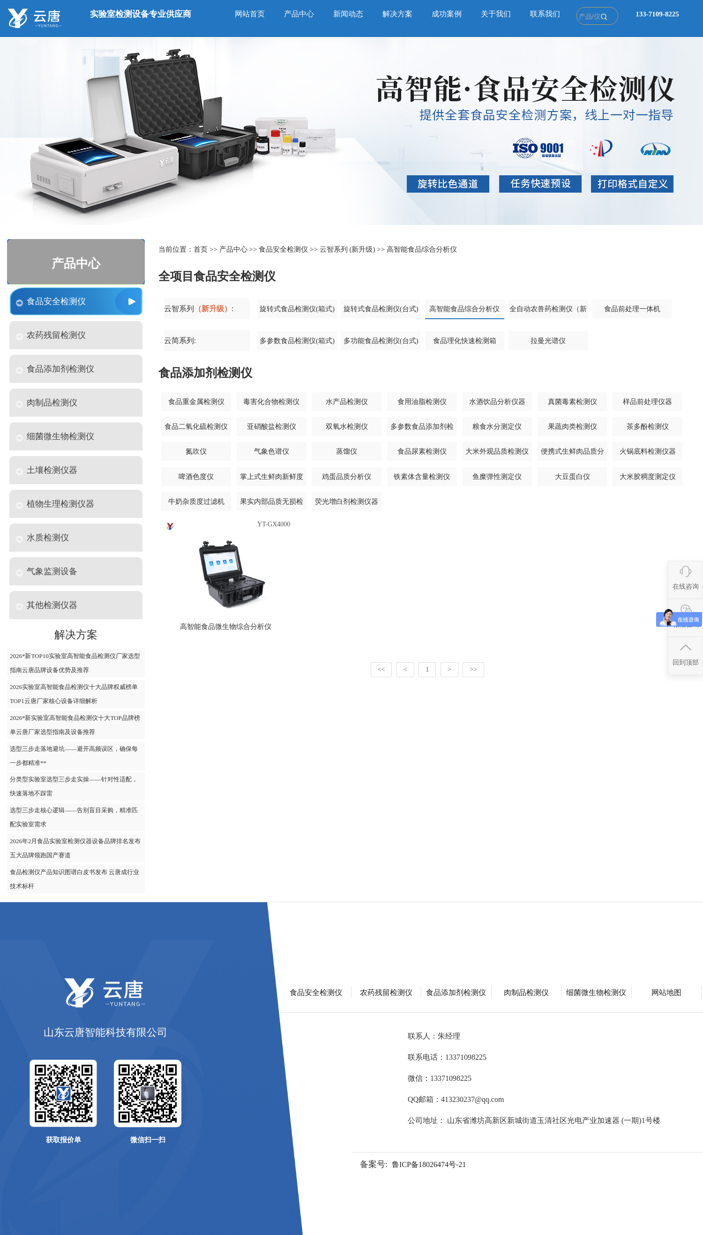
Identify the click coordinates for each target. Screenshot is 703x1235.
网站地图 (666, 992)
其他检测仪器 (46, 605)
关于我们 (496, 14)
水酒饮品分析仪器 (497, 401)
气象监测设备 (46, 571)
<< (381, 669)
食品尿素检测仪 (422, 451)
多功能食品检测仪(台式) (381, 340)
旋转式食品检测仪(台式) (381, 309)
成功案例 (447, 14)
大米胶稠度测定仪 (648, 476)
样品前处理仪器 (647, 401)
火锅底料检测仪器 (648, 451)
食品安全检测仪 (51, 302)
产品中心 (299, 14)
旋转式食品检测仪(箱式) (297, 309)
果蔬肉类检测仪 (572, 426)
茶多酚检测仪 (648, 426)
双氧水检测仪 (347, 426)
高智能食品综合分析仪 (422, 249)
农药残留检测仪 (51, 335)
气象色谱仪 (271, 451)
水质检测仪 (42, 538)
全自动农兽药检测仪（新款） (548, 312)
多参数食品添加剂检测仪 (422, 430)
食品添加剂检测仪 (55, 369)
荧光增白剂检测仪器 (346, 501)
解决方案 (397, 14)
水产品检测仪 (347, 401)
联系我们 (545, 14)
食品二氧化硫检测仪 (196, 426)
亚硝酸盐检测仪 (271, 426)
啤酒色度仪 (196, 476)
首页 (201, 249)
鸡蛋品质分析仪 (346, 476)
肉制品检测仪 (46, 403)
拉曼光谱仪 (548, 340)
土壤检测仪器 (46, 470)
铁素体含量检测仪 (422, 476)
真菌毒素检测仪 (572, 401)
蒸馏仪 (346, 451)
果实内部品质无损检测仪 (271, 505)
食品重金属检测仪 (196, 401)
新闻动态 (348, 14)
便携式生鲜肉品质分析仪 (572, 455)
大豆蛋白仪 (572, 476)
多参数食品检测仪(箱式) (297, 340)
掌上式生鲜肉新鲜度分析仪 (271, 480)
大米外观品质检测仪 (497, 451)
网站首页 (250, 14)
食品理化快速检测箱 (464, 340)
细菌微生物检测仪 (55, 437)
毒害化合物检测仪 (271, 401)
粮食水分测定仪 (497, 426)
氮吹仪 (196, 451)
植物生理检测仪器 (55, 504)
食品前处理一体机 (632, 309)
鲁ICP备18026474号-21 (429, 1164)
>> (473, 669)
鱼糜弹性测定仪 (497, 476)
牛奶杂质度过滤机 (196, 501)
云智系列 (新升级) (347, 249)
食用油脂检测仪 (422, 401)
